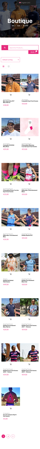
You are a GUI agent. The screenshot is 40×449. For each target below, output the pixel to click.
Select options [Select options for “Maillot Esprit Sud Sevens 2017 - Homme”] (29, 319)
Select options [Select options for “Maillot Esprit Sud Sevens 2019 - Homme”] (29, 364)
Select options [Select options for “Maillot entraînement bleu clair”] (29, 274)
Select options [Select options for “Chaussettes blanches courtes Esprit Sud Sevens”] (29, 139)
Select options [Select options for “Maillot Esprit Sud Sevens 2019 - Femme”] (11, 364)
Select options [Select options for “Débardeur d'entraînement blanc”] (29, 184)
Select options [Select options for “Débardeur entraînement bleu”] (11, 229)
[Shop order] (10, 59)
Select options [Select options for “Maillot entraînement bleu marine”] (11, 319)
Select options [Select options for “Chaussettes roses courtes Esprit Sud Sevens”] (11, 184)
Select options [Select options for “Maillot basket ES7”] (29, 229)
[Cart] (33, 52)
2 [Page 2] (8, 436)
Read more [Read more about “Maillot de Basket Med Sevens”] (11, 274)
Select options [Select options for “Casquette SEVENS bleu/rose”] (11, 139)
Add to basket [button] (11, 95)
